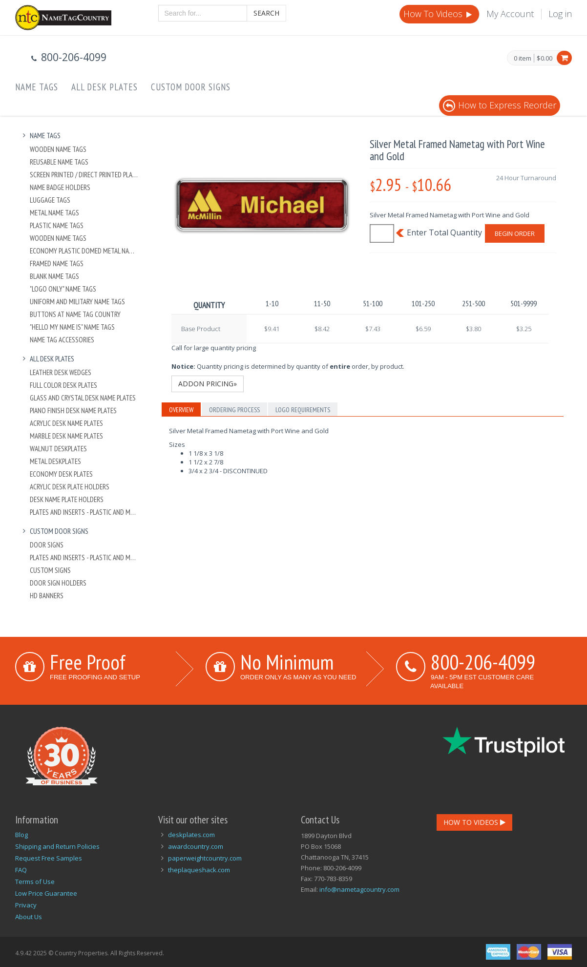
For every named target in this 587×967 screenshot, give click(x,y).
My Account (510, 14)
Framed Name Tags (57, 263)
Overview (181, 409)
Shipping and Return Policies (57, 846)
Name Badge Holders (60, 187)
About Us (28, 916)
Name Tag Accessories (62, 339)
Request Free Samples (48, 858)
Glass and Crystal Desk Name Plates (83, 397)
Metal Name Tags (54, 212)
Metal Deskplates (55, 461)
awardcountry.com (195, 846)
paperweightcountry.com (205, 858)
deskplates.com (191, 834)
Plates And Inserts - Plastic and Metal (84, 512)
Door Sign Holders (58, 583)
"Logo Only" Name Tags (63, 289)
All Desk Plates (104, 87)
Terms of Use (35, 881)
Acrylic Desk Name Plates (66, 423)
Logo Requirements (302, 409)
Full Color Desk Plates (63, 385)
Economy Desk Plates (61, 474)
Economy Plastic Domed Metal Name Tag (84, 250)
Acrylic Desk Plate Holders (69, 486)
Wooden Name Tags (58, 149)
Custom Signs (50, 570)
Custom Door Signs (191, 87)
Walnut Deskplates (58, 448)
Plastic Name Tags (57, 225)
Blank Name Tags (54, 276)
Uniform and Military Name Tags (77, 301)
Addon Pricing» (207, 383)
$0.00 (544, 58)
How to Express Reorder (499, 105)
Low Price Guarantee (46, 893)
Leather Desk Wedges (60, 372)
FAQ (21, 869)
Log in (560, 14)
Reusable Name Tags (59, 162)
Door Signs (46, 544)
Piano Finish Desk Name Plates (73, 410)
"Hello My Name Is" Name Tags (72, 327)
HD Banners (46, 595)
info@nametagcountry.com (359, 889)
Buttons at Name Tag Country (75, 314)
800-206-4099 (483, 661)
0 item (522, 59)
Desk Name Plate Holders (67, 499)
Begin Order (515, 233)
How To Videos (438, 14)
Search (266, 13)
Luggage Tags (50, 200)
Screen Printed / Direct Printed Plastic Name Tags (84, 174)
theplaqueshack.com (199, 869)
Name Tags (36, 87)
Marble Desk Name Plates (66, 436)
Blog (21, 834)
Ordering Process (234, 409)
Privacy (26, 905)
